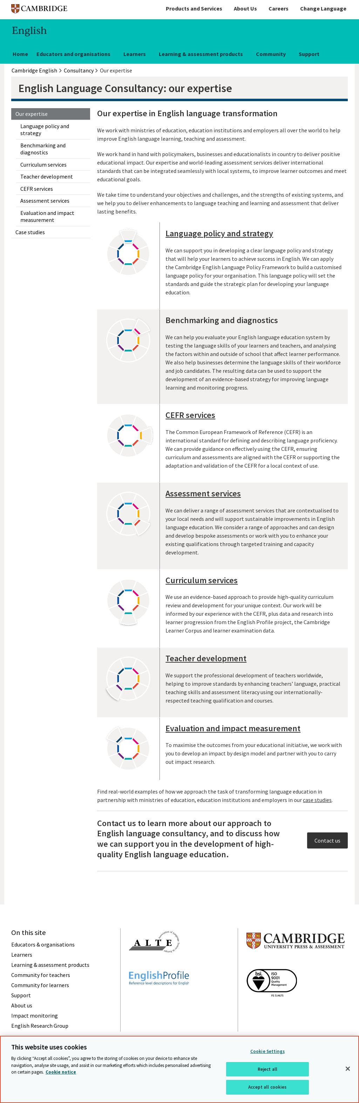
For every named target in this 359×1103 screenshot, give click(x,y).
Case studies (30, 232)
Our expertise (31, 113)
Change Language (323, 8)
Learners (134, 53)
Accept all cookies (267, 1087)
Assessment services (44, 200)
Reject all (267, 1069)
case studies (317, 799)
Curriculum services (43, 164)
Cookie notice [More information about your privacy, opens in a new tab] (61, 1072)
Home (20, 53)
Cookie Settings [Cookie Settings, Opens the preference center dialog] (267, 1051)
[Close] (347, 1068)
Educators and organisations (73, 53)
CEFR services (36, 188)
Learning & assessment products (201, 53)
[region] (179, 1069)
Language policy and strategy (44, 130)
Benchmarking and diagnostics (43, 149)
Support (309, 53)
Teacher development (46, 176)
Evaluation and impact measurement (47, 216)
